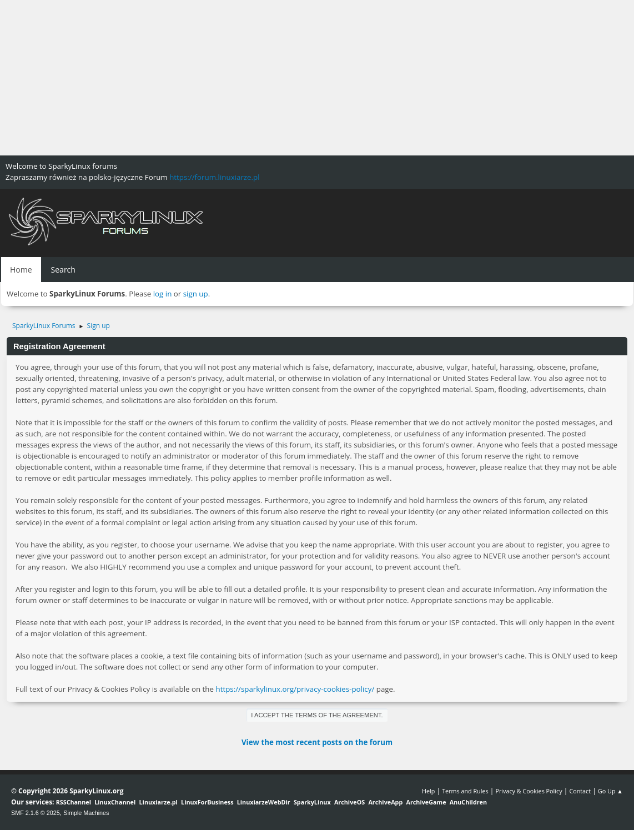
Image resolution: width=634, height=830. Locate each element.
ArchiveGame (426, 802)
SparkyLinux (312, 802)
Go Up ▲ (610, 791)
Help (428, 791)
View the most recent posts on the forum (317, 742)
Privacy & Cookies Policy (528, 791)
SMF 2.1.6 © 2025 (35, 812)
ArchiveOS (349, 802)
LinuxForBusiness (207, 802)
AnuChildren (468, 802)
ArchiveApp (385, 802)
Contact (580, 791)
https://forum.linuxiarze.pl (214, 177)
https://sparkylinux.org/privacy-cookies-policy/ (294, 689)
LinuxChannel (114, 802)
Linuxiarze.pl (158, 802)
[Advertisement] (317, 77)
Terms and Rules (465, 791)
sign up (195, 294)
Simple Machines (86, 812)
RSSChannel (73, 802)
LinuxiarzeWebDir (263, 802)
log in (162, 294)
